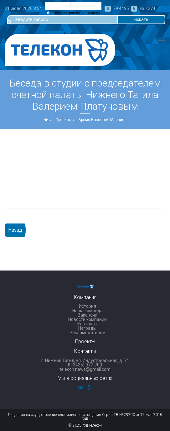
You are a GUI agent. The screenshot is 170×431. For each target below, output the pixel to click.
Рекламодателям (88, 332)
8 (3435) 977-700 (85, 364)
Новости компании (87, 319)
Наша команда (87, 310)
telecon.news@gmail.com (85, 369)
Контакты (87, 323)
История (87, 306)
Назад (15, 230)
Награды (87, 328)
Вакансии (87, 315)
